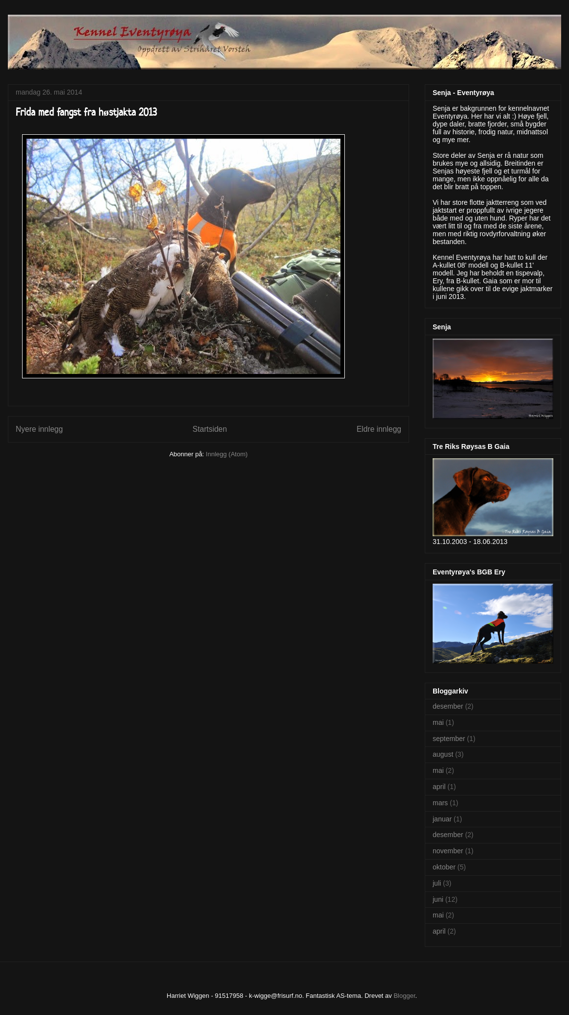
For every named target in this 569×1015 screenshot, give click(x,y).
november (448, 851)
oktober (444, 867)
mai (438, 722)
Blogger (404, 995)
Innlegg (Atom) (227, 454)
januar (442, 819)
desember (448, 706)
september (449, 739)
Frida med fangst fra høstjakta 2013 (86, 112)
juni (438, 899)
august (443, 754)
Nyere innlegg (39, 429)
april (439, 787)
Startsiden (209, 429)
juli (437, 883)
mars (440, 803)
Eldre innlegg (379, 429)
